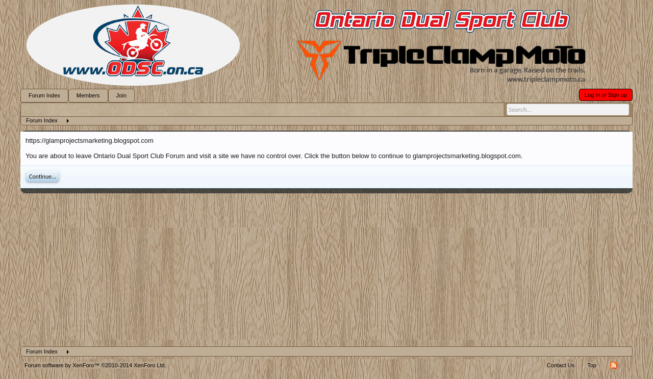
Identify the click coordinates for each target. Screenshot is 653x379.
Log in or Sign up (606, 95)
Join (121, 95)
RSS (613, 365)
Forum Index (44, 95)
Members (88, 95)
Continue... (42, 176)
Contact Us (560, 365)
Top (591, 365)
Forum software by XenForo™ (95, 365)
